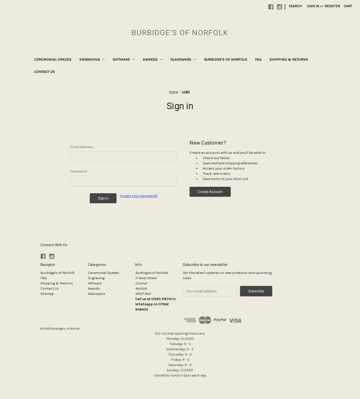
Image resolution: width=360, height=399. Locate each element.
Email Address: (82, 147)
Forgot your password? (139, 196)
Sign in (313, 6)
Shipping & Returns (289, 59)
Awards (152, 59)
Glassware (183, 59)
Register (332, 6)
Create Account (210, 192)
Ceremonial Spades (52, 59)
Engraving (91, 59)
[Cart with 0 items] (348, 6)
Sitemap (47, 294)
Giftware (123, 59)
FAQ (258, 59)
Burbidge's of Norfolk (225, 59)
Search (295, 6)
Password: (78, 171)
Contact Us (44, 71)
